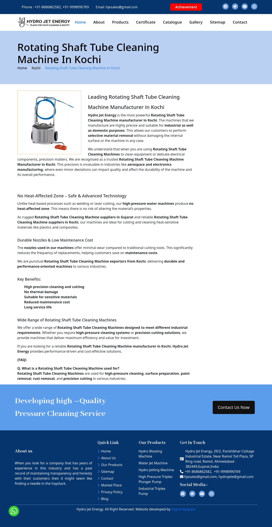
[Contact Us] (226, 148)
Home (80, 22)
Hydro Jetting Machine (156, 470)
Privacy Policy (110, 492)
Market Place (109, 485)
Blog (102, 498)
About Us (106, 458)
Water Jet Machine (153, 463)
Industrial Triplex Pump (152, 491)
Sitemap (217, 22)
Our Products (109, 464)
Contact (240, 22)
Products (120, 22)
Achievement (186, 7)
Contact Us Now (234, 407)
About (99, 22)
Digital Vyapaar (183, 509)
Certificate (145, 22)
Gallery (195, 22)
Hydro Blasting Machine (150, 454)
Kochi (36, 68)
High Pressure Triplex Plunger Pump (156, 479)
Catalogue (172, 22)
